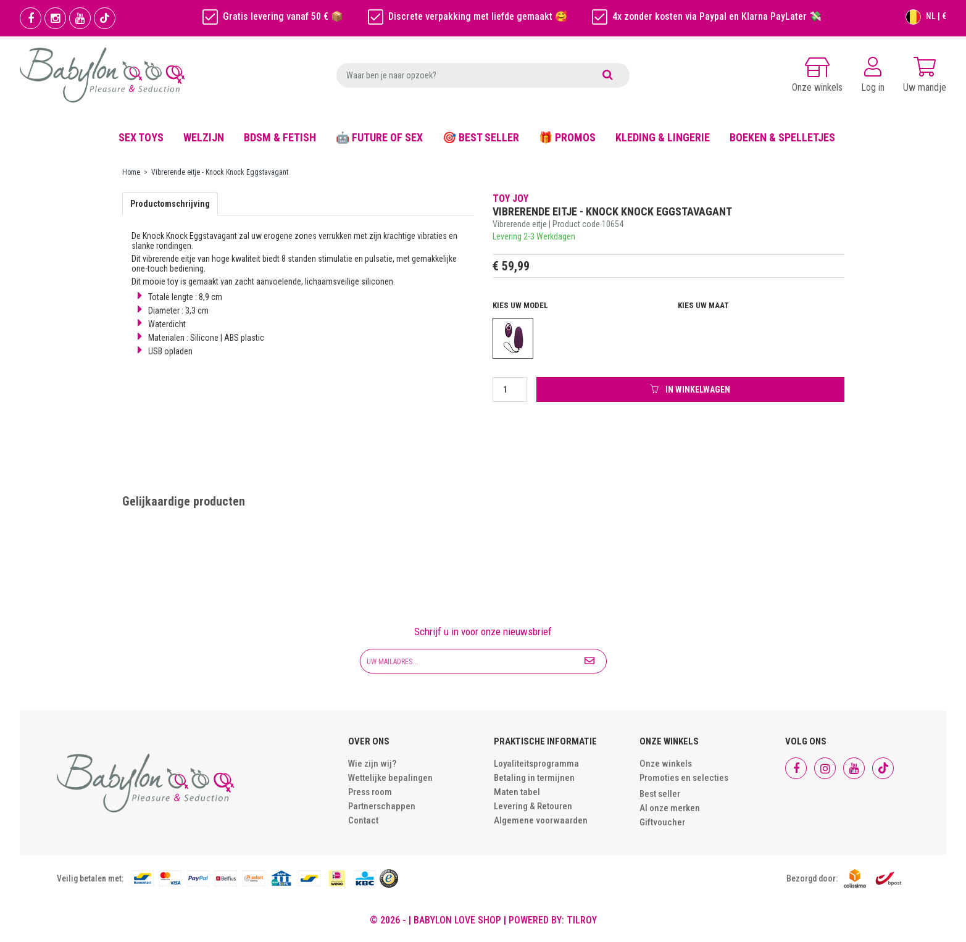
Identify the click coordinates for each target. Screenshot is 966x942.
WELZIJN (203, 137)
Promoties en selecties (683, 777)
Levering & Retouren (533, 806)
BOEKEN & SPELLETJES (782, 137)
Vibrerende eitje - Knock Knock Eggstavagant (219, 172)
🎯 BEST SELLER (481, 137)
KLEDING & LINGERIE (662, 137)
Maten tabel (517, 792)
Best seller (659, 793)
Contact (363, 820)
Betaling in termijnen (534, 777)
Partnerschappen (381, 806)
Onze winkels (665, 763)
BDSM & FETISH (280, 137)
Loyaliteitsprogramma (536, 763)
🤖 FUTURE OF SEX (379, 137)
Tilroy (582, 920)
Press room (370, 792)
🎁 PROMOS (567, 137)
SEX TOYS (141, 137)
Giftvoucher (662, 822)
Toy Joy (510, 198)
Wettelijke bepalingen (390, 777)
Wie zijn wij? (372, 763)
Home (131, 172)
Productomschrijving (170, 204)
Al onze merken (669, 808)
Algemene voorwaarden (541, 820)
